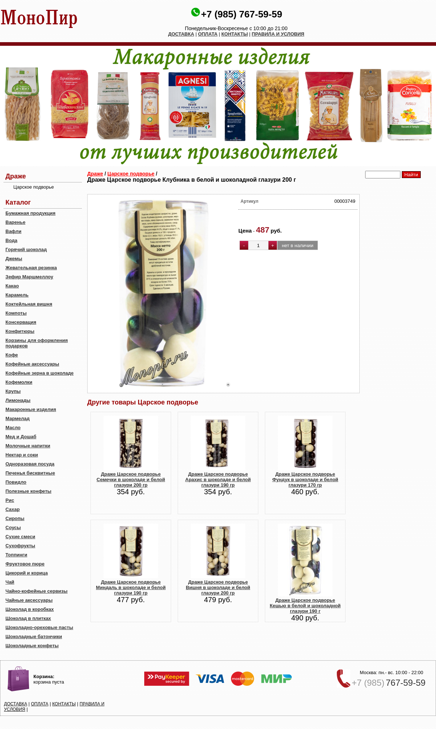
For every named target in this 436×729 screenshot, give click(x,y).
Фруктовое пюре (24, 564)
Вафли (13, 231)
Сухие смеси (20, 536)
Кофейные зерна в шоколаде (39, 373)
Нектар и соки (21, 455)
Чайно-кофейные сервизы (36, 591)
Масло (12, 427)
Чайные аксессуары (29, 600)
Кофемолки (18, 382)
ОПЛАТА (208, 34)
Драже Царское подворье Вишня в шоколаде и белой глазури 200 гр (218, 587)
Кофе (11, 355)
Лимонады (18, 400)
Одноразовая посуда (29, 464)
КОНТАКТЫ (234, 34)
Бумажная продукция (30, 213)
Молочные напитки (27, 445)
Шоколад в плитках (28, 618)
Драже (95, 174)
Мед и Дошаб (20, 436)
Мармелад (17, 418)
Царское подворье (131, 174)
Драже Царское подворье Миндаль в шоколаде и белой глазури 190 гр (131, 587)
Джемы (13, 258)
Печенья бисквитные (30, 473)
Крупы (13, 391)
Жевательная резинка (31, 267)
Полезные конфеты (28, 491)
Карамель (17, 295)
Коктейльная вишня (28, 304)
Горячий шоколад (26, 249)
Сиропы (14, 518)
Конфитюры (20, 331)
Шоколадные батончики (33, 636)
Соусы (13, 527)
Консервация (20, 322)
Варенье (15, 222)
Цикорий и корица (26, 573)
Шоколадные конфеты (31, 645)
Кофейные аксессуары (32, 364)
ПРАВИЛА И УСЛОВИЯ (278, 34)
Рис (9, 500)
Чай (9, 582)
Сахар (12, 509)
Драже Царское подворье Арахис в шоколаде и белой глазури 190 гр (218, 479)
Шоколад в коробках (29, 609)
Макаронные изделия (30, 409)
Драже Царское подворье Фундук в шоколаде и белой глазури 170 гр (305, 479)
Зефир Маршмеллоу (29, 276)
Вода (11, 240)
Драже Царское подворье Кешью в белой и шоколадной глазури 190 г (305, 605)
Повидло (16, 482)
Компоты (16, 313)
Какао (12, 286)
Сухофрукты (20, 545)
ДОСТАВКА (181, 34)
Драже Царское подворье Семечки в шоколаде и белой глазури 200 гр (131, 479)
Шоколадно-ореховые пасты (39, 627)
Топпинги (16, 554)
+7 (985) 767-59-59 (241, 14)
